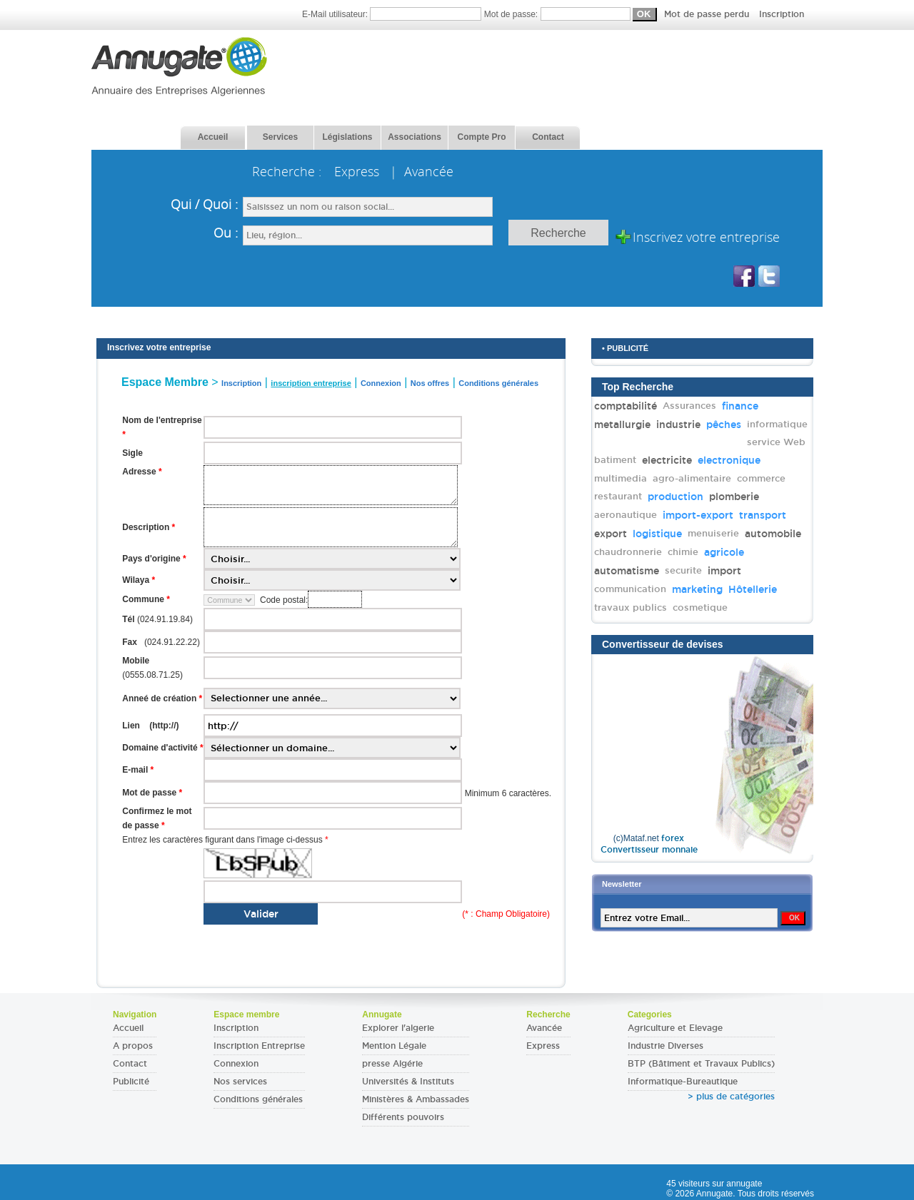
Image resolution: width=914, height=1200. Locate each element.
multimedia (620, 478)
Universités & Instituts (408, 1081)
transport (762, 515)
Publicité (131, 1081)
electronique (729, 460)
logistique (657, 533)
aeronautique (625, 515)
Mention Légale (394, 1046)
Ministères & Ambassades (415, 1099)
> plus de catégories (731, 1096)
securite (683, 570)
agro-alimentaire (692, 478)
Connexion (236, 1063)
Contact (130, 1063)
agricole (724, 552)
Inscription (781, 14)
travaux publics (630, 607)
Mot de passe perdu (708, 14)
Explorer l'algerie (398, 1028)
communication (630, 589)
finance (740, 406)
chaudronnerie (628, 552)
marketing (697, 589)
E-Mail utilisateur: (393, 14)
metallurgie (622, 424)
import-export (698, 515)
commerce (761, 478)
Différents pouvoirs (403, 1117)
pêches (723, 424)
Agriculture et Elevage (675, 1028)
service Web (776, 442)
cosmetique (700, 607)
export (610, 533)
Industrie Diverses (665, 1046)
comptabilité (625, 406)
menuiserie (713, 533)
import (724, 570)
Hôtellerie (752, 589)
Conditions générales (258, 1099)
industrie (678, 424)
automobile (773, 533)
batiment (615, 460)
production (675, 496)
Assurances (689, 406)
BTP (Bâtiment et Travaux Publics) (701, 1063)
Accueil (128, 1028)
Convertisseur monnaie (649, 849)
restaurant (618, 496)
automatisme (626, 570)
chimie (683, 552)
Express (543, 1046)
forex (672, 838)
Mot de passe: (644, 14)
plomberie (734, 496)
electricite (667, 460)
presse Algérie (392, 1063)
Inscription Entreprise (259, 1046)
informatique (777, 424)
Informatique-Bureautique (683, 1081)
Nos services (240, 1081)
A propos (133, 1046)
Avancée (544, 1028)
